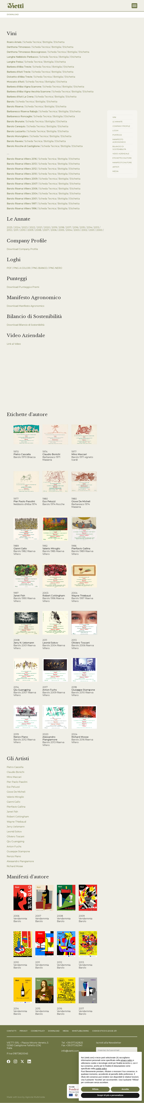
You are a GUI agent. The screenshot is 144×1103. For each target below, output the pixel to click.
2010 (23, 230)
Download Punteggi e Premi (23, 287)
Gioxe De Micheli (16, 791)
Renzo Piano (14, 856)
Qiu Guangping (15, 841)
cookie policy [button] (101, 1068)
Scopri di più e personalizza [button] (110, 1095)
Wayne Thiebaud (16, 821)
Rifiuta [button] (95, 1089)
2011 (16, 230)
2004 (69, 230)
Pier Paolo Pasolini (17, 782)
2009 (30, 230)
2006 (54, 230)
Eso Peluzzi (13, 787)
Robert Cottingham (18, 816)
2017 (68, 227)
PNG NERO (55, 268)
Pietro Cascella (15, 767)
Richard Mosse (15, 866)
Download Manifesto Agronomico (25, 306)
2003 (77, 230)
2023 (25, 227)
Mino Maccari (14, 777)
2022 (32, 227)
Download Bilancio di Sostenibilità (25, 325)
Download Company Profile (22, 249)
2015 (82, 227)
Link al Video (14, 344)
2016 (75, 227)
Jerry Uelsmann (16, 826)
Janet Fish (12, 811)
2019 (54, 227)
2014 (89, 227)
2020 (47, 227)
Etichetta (59, 42)
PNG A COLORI (22, 268)
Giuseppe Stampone (18, 851)
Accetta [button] (125, 1089)
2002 (84, 230)
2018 (61, 227)
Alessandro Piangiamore (20, 861)
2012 (9, 230)
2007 (46, 230)
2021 (39, 227)
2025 (9, 227)
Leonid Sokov (14, 831)
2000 (99, 230)
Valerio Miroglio (15, 797)
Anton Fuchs (14, 846)
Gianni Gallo (13, 801)
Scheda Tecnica (32, 42)
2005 (61, 230)
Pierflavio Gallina (16, 806)
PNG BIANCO (39, 268)
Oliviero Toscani (15, 836)
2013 (96, 227)
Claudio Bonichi (15, 772)
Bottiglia (47, 42)
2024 (17, 227)
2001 (91, 230)
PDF (9, 268)
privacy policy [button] (126, 1060)
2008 (38, 230)
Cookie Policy (38, 1031)
